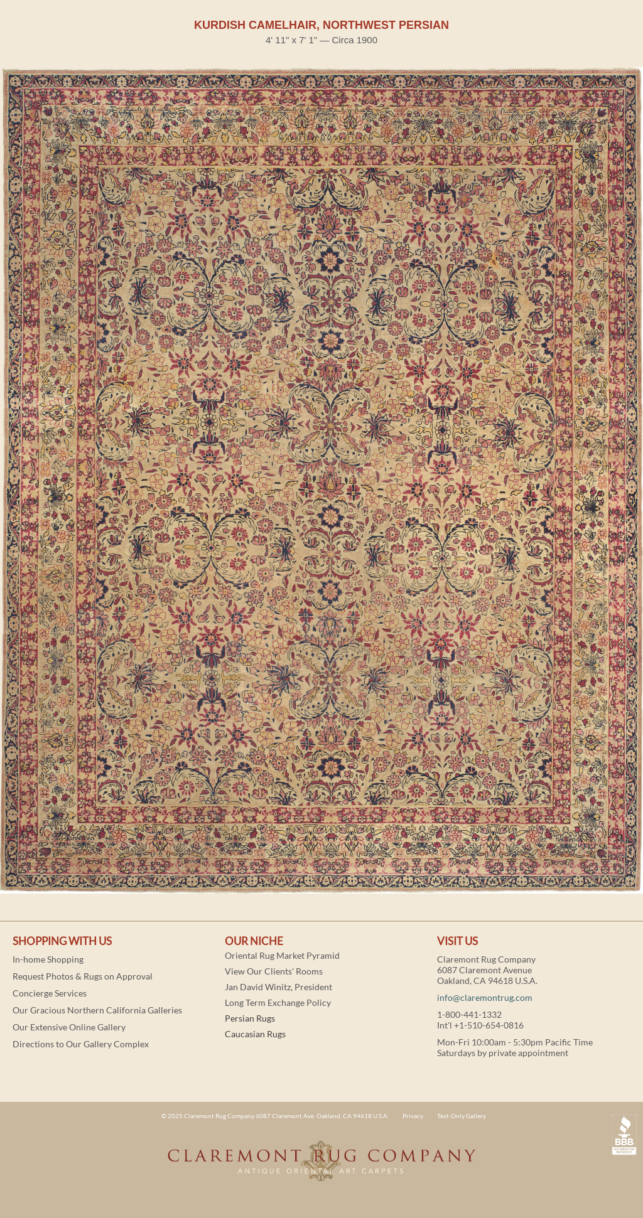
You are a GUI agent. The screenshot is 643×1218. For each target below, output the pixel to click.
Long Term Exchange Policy (278, 1002)
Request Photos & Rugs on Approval (83, 976)
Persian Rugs (250, 1018)
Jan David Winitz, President (278, 986)
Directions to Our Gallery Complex (81, 1044)
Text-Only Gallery (461, 1115)
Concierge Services (50, 993)
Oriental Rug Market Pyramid (282, 955)
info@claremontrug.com (484, 997)
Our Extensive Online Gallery (69, 1027)
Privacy (413, 1115)
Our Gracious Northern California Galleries (97, 1010)
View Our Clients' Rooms (274, 971)
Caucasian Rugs (255, 1033)
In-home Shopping (48, 959)
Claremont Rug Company (321, 1167)
